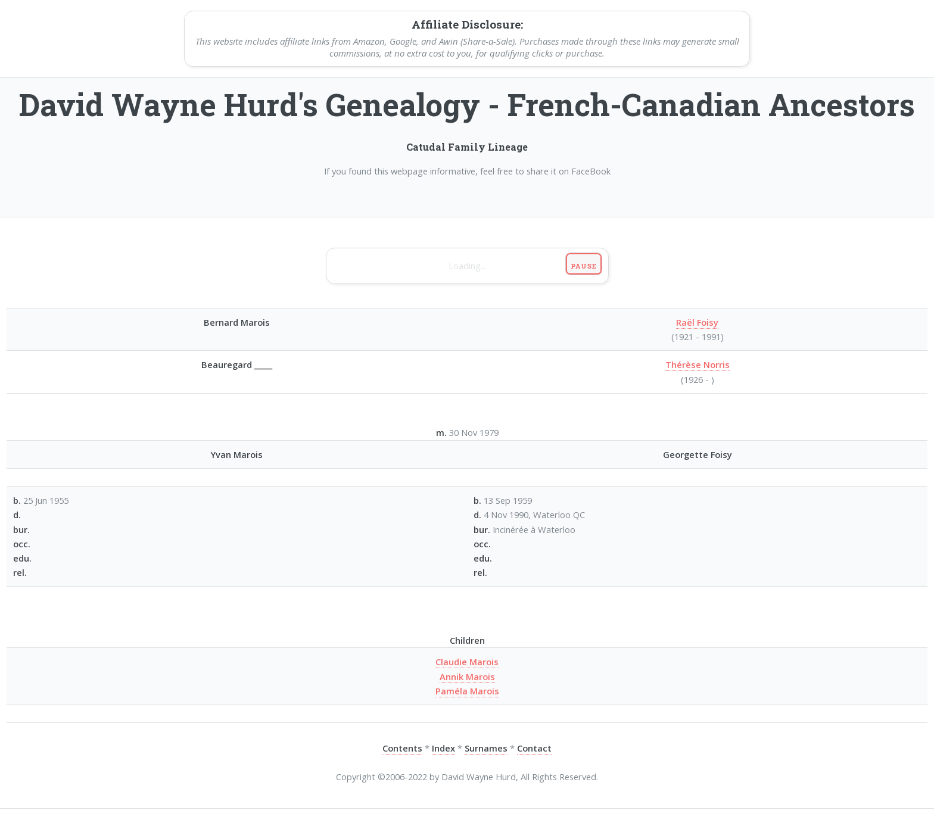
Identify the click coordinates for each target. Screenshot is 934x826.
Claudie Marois (467, 662)
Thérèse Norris (697, 364)
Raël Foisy (697, 322)
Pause (583, 265)
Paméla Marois (467, 691)
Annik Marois (467, 676)
